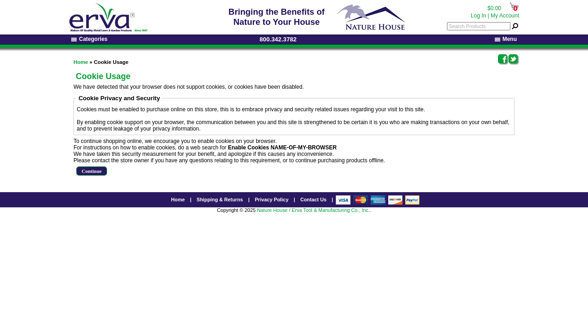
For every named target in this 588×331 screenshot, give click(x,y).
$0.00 (494, 8)
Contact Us (313, 199)
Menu (506, 39)
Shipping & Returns (220, 199)
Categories (89, 39)
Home (81, 62)
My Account (505, 15)
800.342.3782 (278, 39)
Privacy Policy (271, 199)
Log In (478, 15)
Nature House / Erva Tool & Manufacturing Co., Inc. (313, 210)
